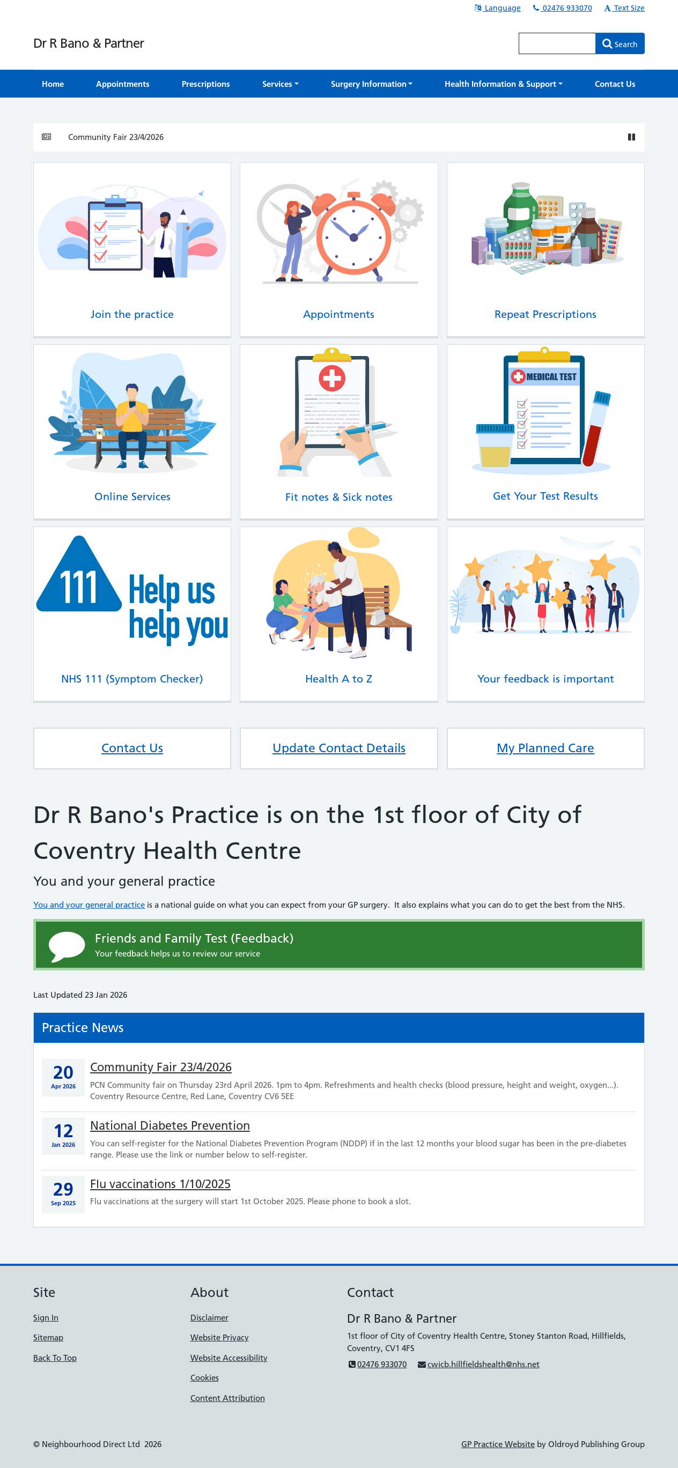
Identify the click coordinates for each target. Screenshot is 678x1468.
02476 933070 (561, 8)
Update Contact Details (339, 747)
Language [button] (497, 8)
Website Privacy (219, 1337)
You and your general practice (89, 905)
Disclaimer (209, 1318)
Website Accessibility (229, 1358)
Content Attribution (227, 1398)
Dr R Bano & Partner (88, 43)
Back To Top (55, 1358)
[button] (280, 84)
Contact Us (132, 747)
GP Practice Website (498, 1444)
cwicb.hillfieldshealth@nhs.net (478, 1364)
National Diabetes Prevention (170, 1125)
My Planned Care (545, 747)
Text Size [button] (623, 8)
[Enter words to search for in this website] (557, 43)
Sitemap (48, 1337)
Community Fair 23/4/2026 (116, 137)
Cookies (204, 1378)
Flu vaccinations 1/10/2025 (160, 1184)
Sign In (45, 1318)
